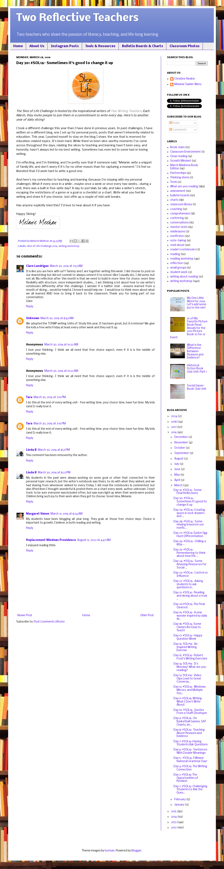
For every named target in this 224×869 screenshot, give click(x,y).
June (177, 469)
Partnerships (178, 173)
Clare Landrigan (37, 266)
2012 (174, 827)
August (179, 458)
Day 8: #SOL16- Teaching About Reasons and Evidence (189, 733)
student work (179, 272)
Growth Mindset (180, 160)
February (180, 799)
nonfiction (177, 236)
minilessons (177, 231)
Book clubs (177, 147)
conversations (179, 222)
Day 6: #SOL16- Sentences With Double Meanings (190, 751)
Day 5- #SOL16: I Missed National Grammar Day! (190, 760)
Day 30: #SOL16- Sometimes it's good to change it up (190, 501)
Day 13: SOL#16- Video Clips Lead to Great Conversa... (187, 678)
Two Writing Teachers (126, 111)
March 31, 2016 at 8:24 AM (66, 513)
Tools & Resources (100, 46)
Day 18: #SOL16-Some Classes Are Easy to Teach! (187, 627)
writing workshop (69, 246)
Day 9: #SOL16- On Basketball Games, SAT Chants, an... (189, 721)
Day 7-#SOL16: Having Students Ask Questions (190, 743)
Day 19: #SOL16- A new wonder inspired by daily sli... (190, 615)
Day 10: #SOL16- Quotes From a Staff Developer (190, 712)
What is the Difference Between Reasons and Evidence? (195, 351)
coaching (176, 209)
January (179, 804)
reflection (176, 263)
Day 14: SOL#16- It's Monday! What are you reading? (189, 667)
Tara (29, 397)
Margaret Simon (37, 513)
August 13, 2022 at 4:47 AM (94, 540)
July (177, 464)
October (180, 447)
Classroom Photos (185, 46)
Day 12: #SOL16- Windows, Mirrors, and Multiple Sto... (189, 690)
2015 (174, 811)
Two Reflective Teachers (77, 18)
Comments (178, 129)
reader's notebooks (183, 249)
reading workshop (181, 258)
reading (175, 254)
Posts (174, 123)
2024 (174, 416)
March (178, 485)
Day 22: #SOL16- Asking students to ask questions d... (188, 584)
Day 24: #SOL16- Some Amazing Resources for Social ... (189, 564)
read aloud (177, 245)
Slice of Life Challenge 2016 (42, 246)
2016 (174, 432)
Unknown (32, 318)
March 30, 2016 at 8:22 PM (54, 472)
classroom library (181, 204)
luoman (109, 850)
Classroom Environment (185, 151)
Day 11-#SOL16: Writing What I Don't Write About (187, 701)
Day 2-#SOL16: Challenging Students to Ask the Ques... (190, 789)
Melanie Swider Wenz (188, 84)
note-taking (178, 240)
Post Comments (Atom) (49, 621)
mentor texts (178, 227)
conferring (177, 218)
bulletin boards (179, 195)
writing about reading (184, 276)
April (177, 480)
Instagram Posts (65, 46)
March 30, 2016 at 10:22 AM (61, 344)
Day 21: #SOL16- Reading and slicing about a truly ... (190, 595)
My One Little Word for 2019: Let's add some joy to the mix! (196, 303)
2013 (174, 822)
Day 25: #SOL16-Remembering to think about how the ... (189, 553)
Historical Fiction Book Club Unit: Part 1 (197, 368)
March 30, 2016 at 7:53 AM (66, 266)
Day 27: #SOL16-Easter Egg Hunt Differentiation (190, 535)
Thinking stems (179, 177)
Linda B (31, 450)
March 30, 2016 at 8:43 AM (57, 318)
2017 (174, 427)
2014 (174, 816)
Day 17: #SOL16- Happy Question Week (187, 637)
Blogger (136, 850)
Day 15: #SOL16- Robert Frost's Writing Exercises (190, 657)
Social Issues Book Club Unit (196, 387)
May (177, 474)
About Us (36, 46)
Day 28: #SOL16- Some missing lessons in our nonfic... (188, 524)
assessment (177, 191)
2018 (174, 421)
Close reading (179, 156)
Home (18, 46)
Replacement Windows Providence (51, 540)
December (181, 437)
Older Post (147, 615)
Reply (29, 306)
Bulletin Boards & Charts (142, 46)
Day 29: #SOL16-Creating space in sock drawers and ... (189, 513)
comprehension (180, 213)
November (181, 442)
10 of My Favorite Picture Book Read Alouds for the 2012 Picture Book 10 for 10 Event (189, 328)
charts (174, 200)
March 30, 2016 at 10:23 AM (61, 371)
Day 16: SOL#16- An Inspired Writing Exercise (185, 647)
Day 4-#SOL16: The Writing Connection (190, 768)
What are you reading (184, 186)
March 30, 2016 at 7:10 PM (50, 397)
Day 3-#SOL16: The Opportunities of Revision (185, 778)
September (182, 453)
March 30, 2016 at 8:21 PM (54, 450)
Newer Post (24, 615)
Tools (173, 182)
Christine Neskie (184, 78)
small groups (178, 267)
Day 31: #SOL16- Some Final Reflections (187, 492)
